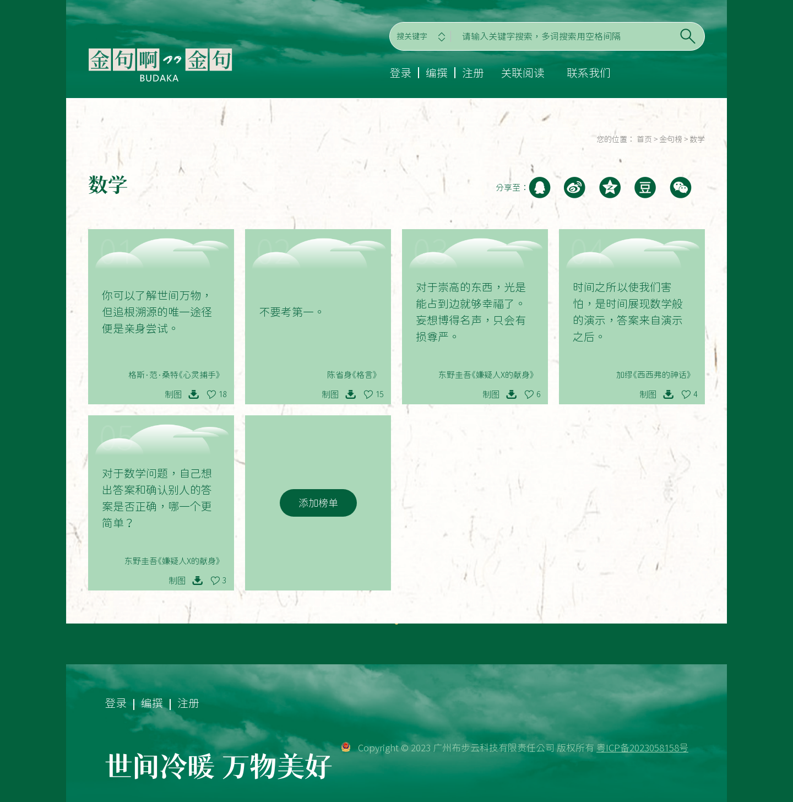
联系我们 (589, 72)
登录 (400, 72)
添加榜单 (318, 503)
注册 (473, 72)
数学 (697, 139)
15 (379, 394)
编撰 (437, 72)
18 (222, 394)
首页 (644, 139)
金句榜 (670, 139)
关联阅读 (523, 72)
